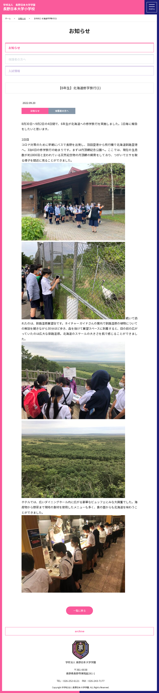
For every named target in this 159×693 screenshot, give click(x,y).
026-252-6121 (71, 680)
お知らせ (14, 48)
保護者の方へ (17, 59)
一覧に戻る (79, 610)
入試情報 (14, 71)
